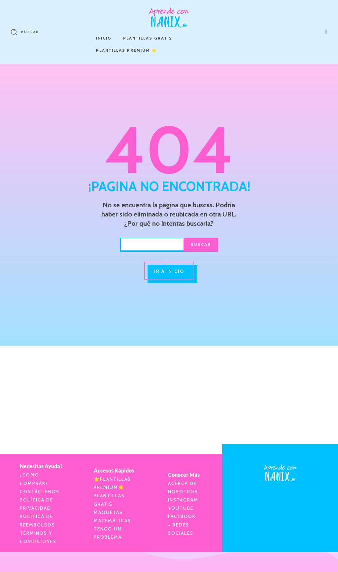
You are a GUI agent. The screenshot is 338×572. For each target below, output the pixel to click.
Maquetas (108, 512)
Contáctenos (39, 492)
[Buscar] (201, 245)
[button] (23, 32)
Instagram (183, 500)
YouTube (180, 508)
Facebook (182, 516)
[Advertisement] (169, 392)
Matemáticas (112, 521)
